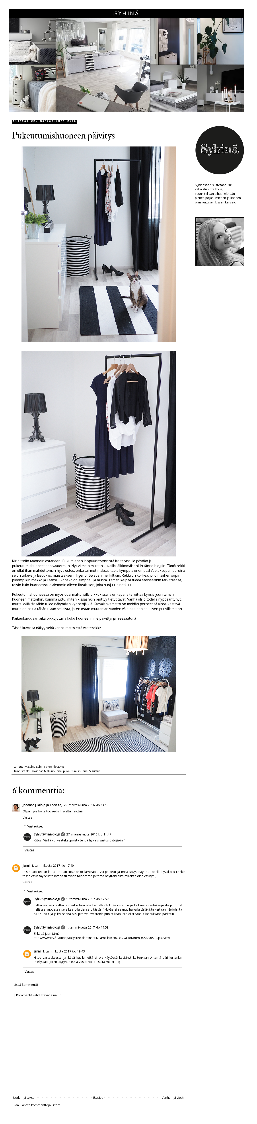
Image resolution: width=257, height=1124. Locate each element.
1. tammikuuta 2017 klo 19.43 (64, 951)
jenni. (26, 865)
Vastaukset (35, 826)
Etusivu (98, 1097)
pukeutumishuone (75, 771)
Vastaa (27, 817)
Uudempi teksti (24, 1097)
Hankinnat (36, 771)
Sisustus (95, 771)
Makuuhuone (53, 771)
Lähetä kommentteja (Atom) (41, 1105)
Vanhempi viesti (173, 1097)
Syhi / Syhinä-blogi (47, 834)
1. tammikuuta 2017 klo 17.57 (87, 899)
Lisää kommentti (26, 985)
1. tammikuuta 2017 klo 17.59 (87, 927)
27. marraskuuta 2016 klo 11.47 (88, 834)
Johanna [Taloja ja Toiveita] (42, 805)
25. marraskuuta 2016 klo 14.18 (86, 805)
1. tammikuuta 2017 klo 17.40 (52, 865)
